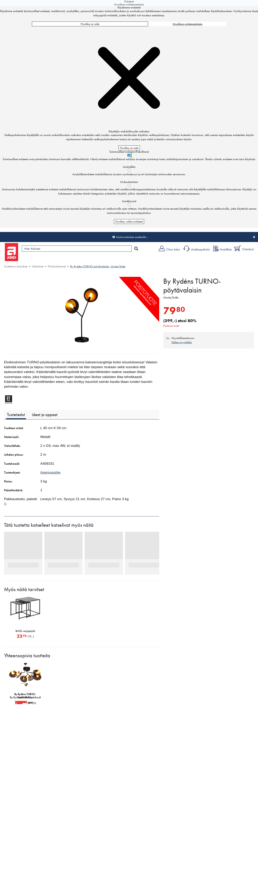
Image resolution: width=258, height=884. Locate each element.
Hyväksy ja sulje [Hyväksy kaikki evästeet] (90, 24)
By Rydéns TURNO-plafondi (110, 697)
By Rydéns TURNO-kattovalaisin (67, 696)
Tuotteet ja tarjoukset (38, 259)
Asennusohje (50, 472)
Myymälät (68, 259)
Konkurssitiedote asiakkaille (131, 237)
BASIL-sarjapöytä (25, 631)
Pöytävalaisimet (57, 266)
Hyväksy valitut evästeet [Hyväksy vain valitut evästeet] (129, 221)
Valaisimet (37, 266)
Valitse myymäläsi (181, 342)
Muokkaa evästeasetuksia (187, 24)
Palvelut (89, 259)
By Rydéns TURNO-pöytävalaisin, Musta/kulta (97, 266)
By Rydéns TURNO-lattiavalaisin (25, 696)
